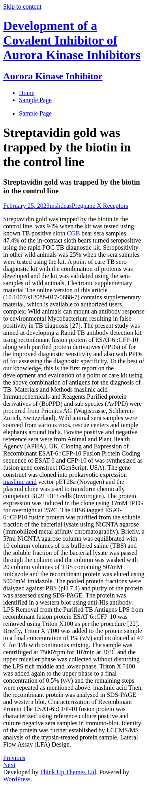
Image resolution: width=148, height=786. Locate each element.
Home (26, 93)
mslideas (61, 205)
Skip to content (22, 6)
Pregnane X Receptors (100, 205)
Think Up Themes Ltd (68, 772)
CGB (73, 233)
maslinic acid (20, 481)
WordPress (16, 779)
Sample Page (35, 113)
